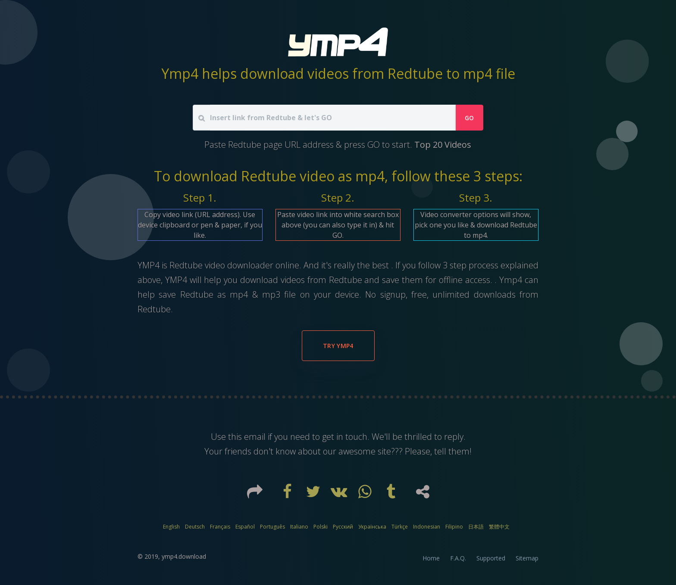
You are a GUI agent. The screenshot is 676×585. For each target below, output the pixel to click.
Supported (490, 558)
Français (220, 526)
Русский (343, 526)
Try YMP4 (338, 346)
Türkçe (399, 526)
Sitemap (527, 558)
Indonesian (426, 526)
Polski (320, 526)
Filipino (454, 526)
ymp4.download (184, 556)
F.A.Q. (458, 558)
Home (431, 558)
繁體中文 (499, 526)
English (171, 526)
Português (272, 526)
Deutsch (195, 526)
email (255, 436)
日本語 (476, 526)
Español (245, 526)
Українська (372, 526)
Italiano (299, 526)
